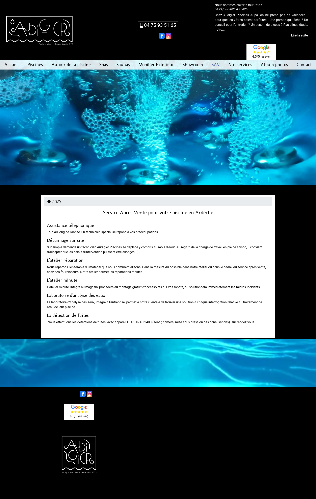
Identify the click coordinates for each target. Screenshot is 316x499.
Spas (103, 64)
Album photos (274, 64)
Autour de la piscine (71, 64)
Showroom (193, 64)
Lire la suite (299, 35)
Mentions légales (183, 492)
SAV (216, 64)
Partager (152, 35)
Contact (304, 64)
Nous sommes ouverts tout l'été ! (238, 5)
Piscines (35, 64)
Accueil (11, 64)
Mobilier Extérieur (156, 64)
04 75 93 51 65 (158, 25)
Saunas (123, 64)
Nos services (240, 64)
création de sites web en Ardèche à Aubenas (162, 496)
